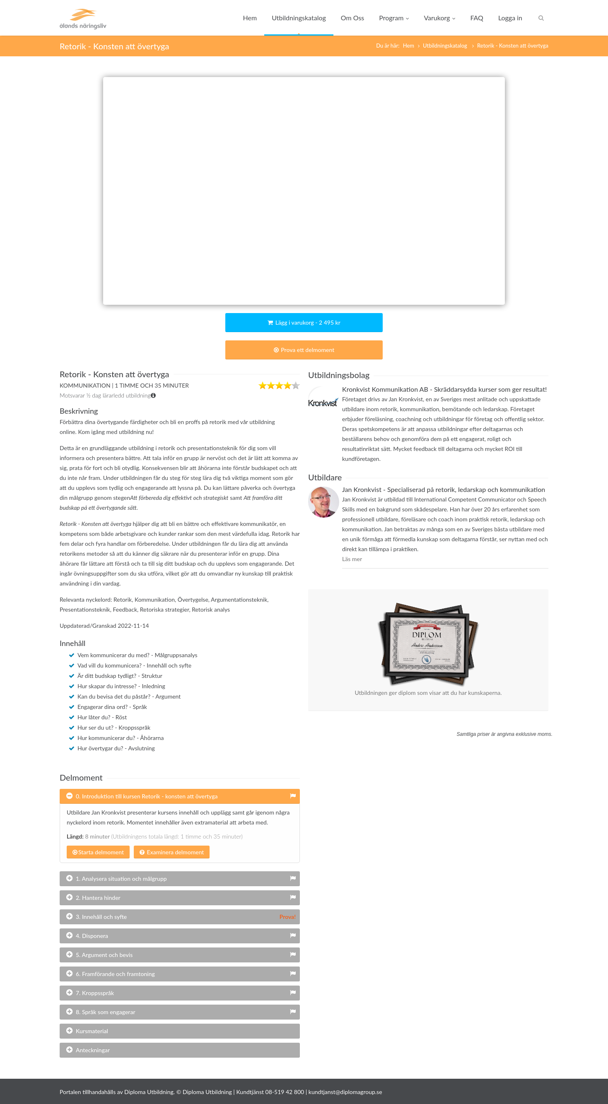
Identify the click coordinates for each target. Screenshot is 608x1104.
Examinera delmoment (172, 852)
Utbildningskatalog (299, 18)
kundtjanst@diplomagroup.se (345, 1091)
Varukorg (439, 18)
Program (394, 18)
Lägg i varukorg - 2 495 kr (304, 322)
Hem (250, 18)
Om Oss (352, 18)
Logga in (510, 18)
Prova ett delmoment (304, 349)
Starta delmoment (98, 852)
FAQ (476, 18)
